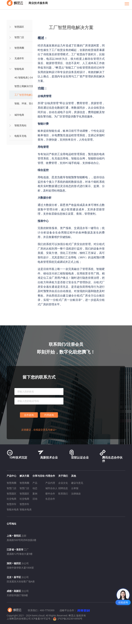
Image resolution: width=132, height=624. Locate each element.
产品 (34, 482)
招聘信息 (63, 488)
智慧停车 (11, 504)
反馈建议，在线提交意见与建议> (38, 429)
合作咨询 (29, 415)
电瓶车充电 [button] (20, 135)
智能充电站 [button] (20, 125)
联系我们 (63, 493)
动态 (34, 488)
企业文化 (63, 482)
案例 (34, 493)
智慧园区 (11, 493)
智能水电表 (13, 509)
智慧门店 (11, 488)
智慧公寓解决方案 (24, 86)
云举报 (74, 488)
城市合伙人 (51, 488)
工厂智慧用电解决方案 (26, 94)
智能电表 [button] (19, 68)
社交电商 (11, 498)
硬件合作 (50, 493)
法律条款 (76, 493)
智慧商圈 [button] (19, 47)
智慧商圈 (11, 482)
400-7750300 (47, 610)
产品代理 (50, 482)
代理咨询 (49, 415)
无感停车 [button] (19, 58)
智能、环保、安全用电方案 (28, 103)
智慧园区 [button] (19, 26)
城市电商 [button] (19, 114)
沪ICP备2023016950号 (67, 618)
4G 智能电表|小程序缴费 (27, 77)
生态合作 (50, 498)
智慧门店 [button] (19, 37)
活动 (34, 498)
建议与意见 (77, 482)
